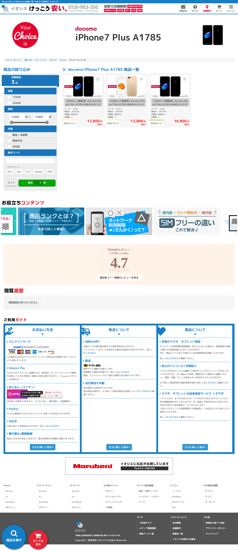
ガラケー (109, 491)
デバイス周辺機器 (145, 485)
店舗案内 (177, 528)
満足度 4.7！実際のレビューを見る (119, 277)
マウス (208, 496)
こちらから (54, 426)
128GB (17, 97)
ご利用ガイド (145, 522)
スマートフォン (44, 485)
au (6, 496)
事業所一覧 (178, 533)
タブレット (75, 485)
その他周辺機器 (210, 485)
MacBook (176, 496)
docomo (9, 491)
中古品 (16, 146)
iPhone (6, 485)
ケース (142, 501)
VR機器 (108, 507)
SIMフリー (10, 507)
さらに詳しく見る (42, 447)
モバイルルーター (113, 496)
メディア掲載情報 (147, 528)
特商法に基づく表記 (215, 522)
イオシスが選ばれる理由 (184, 539)
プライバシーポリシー (216, 528)
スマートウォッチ (113, 501)
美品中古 (17, 140)
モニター (209, 491)
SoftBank (10, 501)
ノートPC (176, 491)
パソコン (174, 485)
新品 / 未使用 (20, 134)
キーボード (210, 501)
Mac (174, 507)
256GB (17, 103)
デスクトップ (178, 501)
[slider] (11, 122)
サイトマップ (212, 533)
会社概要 (177, 522)
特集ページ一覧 (146, 533)
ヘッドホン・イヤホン (149, 496)
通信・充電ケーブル (148, 491)
